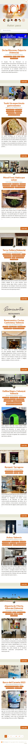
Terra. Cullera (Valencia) (14, 250)
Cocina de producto (8, 56)
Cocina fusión (22, 183)
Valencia (23, 254)
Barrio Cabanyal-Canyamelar (18, 401)
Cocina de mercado (10, 109)
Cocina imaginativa (21, 185)
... (13, 736)
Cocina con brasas (14, 58)
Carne (18, 56)
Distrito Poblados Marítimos (9, 399)
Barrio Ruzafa (13, 185)
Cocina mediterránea (7, 183)
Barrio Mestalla (13, 543)
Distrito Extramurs (21, 326)
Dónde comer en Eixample (8, 187)
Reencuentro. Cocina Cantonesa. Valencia (14, 321)
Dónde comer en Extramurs (18, 328)
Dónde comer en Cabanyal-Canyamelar (14, 404)
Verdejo (21, 686)
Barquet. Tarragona (14, 467)
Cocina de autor (18, 111)
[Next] (22, 736)
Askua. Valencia (14, 537)
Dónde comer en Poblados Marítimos (14, 402)
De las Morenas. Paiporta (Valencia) (14, 51)
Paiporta (14, 56)
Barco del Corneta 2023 (14, 682)
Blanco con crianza (10, 688)
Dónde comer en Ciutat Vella (14, 114)
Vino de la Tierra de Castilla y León (12, 686)
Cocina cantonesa (12, 326)
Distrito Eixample (6, 185)
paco (21, 54)
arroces (20, 473)
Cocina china (5, 326)
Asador (22, 56)
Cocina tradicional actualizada (18, 256)
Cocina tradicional (9, 473)
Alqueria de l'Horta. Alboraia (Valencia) (14, 607)
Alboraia (15, 614)
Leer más (24, 81)
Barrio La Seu (18, 113)
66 (16, 736)
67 (19, 736)
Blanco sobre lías (18, 688)
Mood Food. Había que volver (14, 178)
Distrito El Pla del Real (21, 543)
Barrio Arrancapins (8, 328)
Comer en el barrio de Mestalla (19, 545)
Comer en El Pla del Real (7, 545)
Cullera (13, 257)
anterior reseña (20, 208)
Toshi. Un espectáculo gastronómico (14, 104)
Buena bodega (23, 541)
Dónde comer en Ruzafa (20, 187)
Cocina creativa (18, 109)
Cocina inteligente (20, 257)
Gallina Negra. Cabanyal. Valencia (14, 392)
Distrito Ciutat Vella (11, 113)
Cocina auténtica (14, 615)
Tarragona (16, 473)
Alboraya (20, 614)
